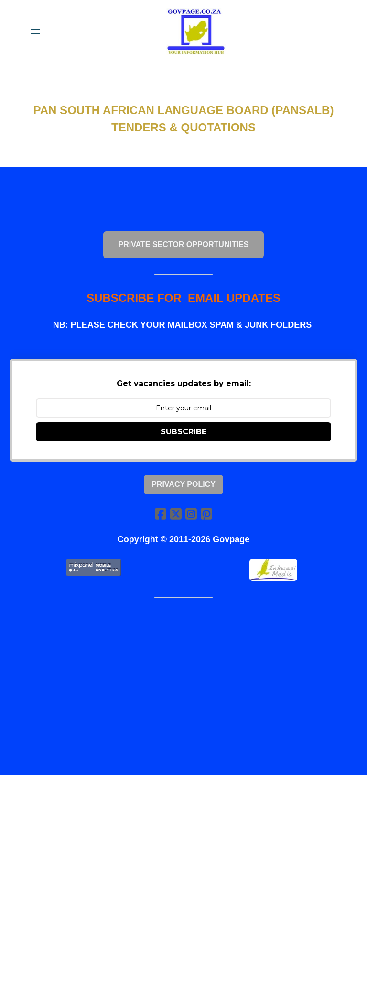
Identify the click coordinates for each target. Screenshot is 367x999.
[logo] (196, 31)
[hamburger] (35, 31)
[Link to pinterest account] (206, 513)
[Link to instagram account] (191, 513)
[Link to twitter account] (176, 513)
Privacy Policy (183, 484)
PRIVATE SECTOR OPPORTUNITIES (184, 244)
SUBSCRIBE (183, 432)
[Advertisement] (183, 681)
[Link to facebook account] (160, 513)
